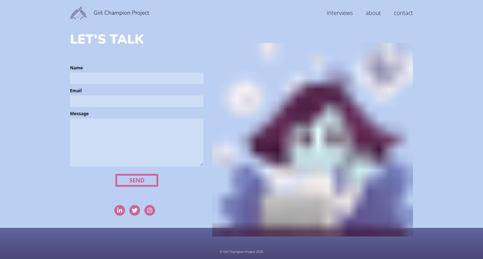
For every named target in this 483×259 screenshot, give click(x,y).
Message (79, 114)
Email (76, 91)
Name (76, 68)
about (373, 13)
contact (403, 13)
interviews (340, 13)
